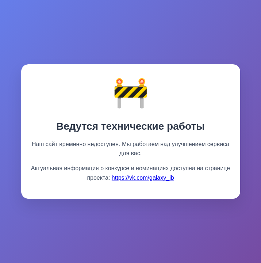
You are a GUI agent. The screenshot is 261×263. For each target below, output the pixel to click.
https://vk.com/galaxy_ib (143, 178)
